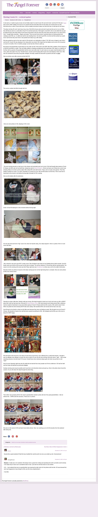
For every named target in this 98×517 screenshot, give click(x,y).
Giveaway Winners (75, 12)
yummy (34, 442)
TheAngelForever (27, 19)
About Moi (28, 12)
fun (14, 442)
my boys (18, 442)
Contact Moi (55, 12)
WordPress (25, 480)
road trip (27, 442)
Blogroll (48, 12)
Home (21, 12)
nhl (21, 442)
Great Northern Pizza (32, 303)
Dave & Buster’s (38, 168)
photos (23, 442)
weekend (31, 442)
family (13, 442)
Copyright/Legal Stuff (64, 12)
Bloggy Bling (41, 12)
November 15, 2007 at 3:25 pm (61, 459)
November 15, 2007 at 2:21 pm (61, 450)
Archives (34, 12)
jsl (16, 442)
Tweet (64, 23)
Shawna (9, 451)
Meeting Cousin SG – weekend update (17, 17)
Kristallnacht (40, 267)
